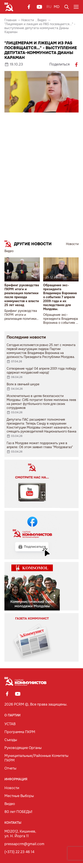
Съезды (10, 740)
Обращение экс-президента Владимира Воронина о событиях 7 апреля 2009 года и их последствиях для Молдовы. (60, 297)
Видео (41, 20)
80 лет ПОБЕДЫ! (18, 811)
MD (57, 6)
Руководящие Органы (23, 747)
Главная (10, 20)
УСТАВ (9, 724)
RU (49, 6)
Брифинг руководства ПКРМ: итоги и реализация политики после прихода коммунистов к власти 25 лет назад (21, 295)
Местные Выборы (19, 796)
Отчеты (10, 768)
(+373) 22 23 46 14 (19, 852)
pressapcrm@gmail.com (24, 844)
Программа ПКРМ (19, 732)
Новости (27, 20)
